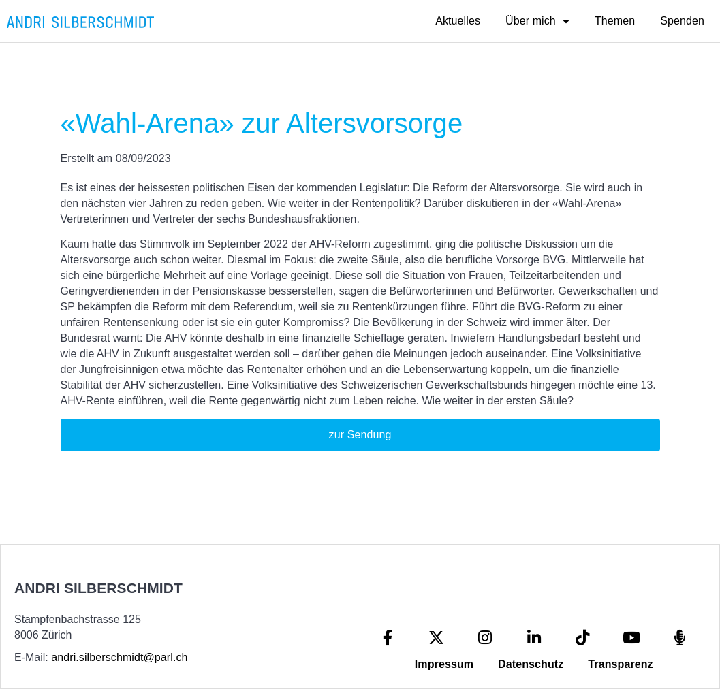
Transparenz (620, 664)
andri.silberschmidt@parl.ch (119, 657)
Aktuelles (457, 21)
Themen (615, 21)
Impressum (444, 664)
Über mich (537, 21)
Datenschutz (530, 664)
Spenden (682, 21)
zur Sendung (360, 434)
